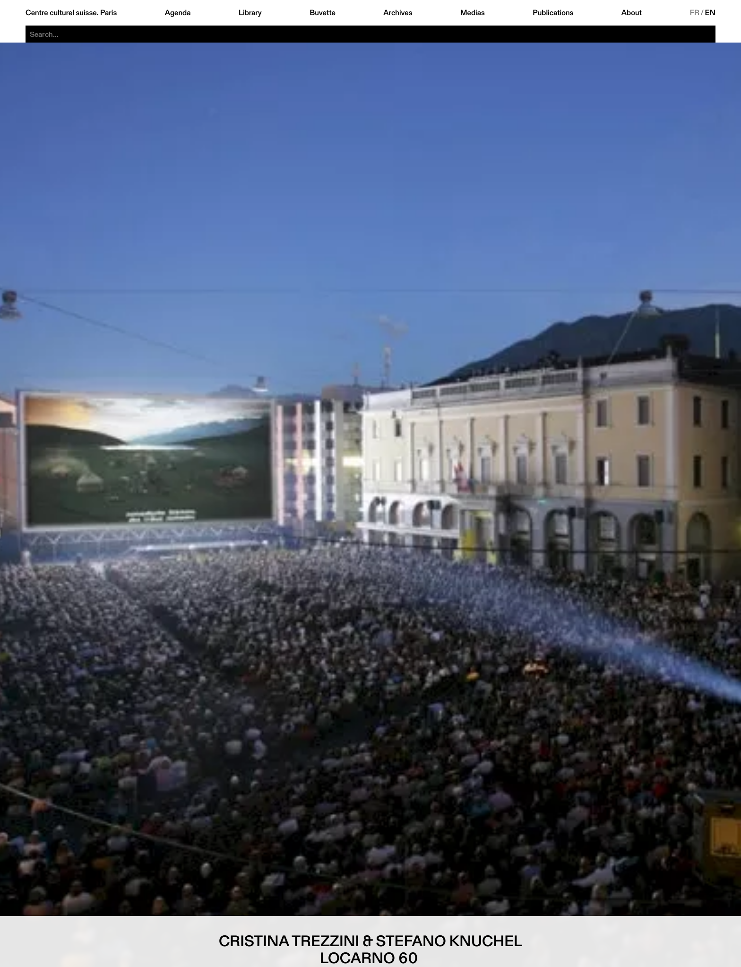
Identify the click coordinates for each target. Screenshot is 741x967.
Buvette (323, 13)
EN (710, 13)
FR (694, 13)
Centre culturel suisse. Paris (71, 13)
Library (250, 13)
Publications (553, 13)
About (631, 13)
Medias (472, 13)
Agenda (178, 13)
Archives (397, 13)
